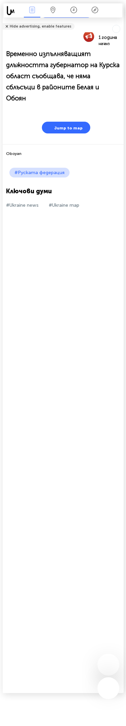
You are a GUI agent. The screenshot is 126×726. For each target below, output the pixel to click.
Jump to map (64, 127)
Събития (32, 10)
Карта (53, 10)
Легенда (94, 10)
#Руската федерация (39, 172)
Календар (73, 10)
